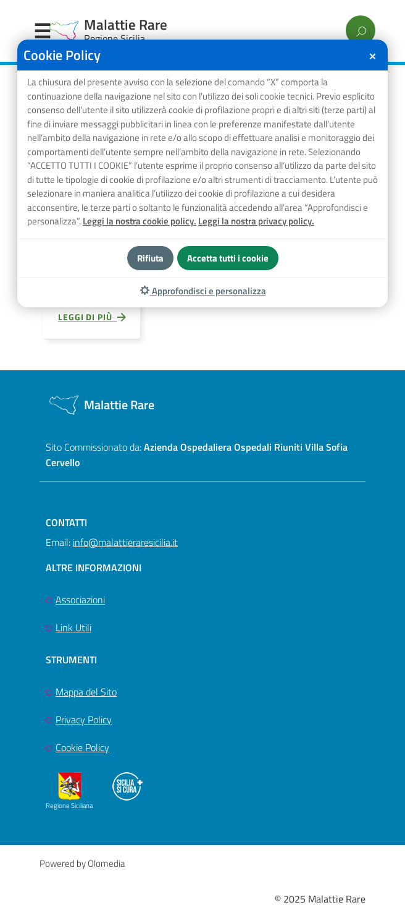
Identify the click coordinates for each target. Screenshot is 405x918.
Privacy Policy (84, 721)
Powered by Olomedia (82, 864)
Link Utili (73, 629)
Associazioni (80, 601)
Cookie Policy (82, 748)
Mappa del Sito (86, 693)
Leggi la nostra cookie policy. (139, 221)
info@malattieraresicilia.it (125, 543)
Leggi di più (92, 319)
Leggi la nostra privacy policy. (256, 221)
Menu (42, 31)
